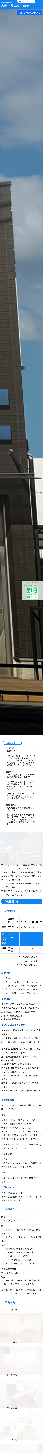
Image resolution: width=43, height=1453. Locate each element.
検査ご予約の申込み (29, 12)
